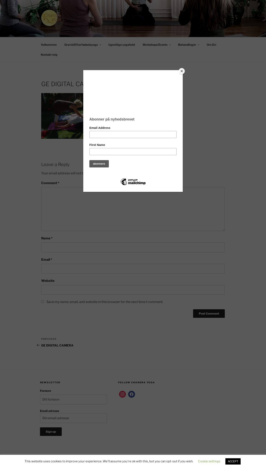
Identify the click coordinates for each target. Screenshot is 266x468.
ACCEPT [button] (233, 461)
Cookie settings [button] (209, 461)
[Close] (182, 71)
